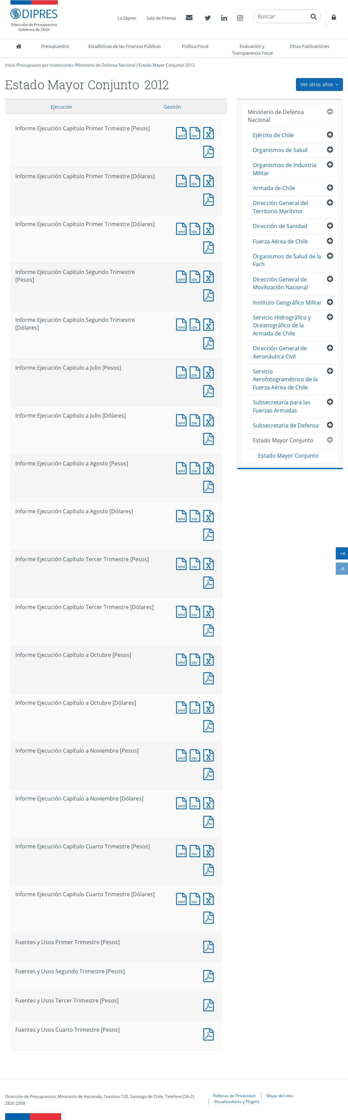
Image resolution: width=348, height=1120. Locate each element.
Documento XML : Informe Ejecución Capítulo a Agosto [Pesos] (183, 467)
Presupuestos (55, 46)
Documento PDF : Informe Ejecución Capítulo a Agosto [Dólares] (210, 533)
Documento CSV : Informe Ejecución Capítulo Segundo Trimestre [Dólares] (196, 323)
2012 (190, 65)
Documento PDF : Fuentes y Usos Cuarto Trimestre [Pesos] (210, 1033)
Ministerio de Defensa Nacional (105, 65)
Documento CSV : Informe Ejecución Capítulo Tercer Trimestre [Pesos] (196, 563)
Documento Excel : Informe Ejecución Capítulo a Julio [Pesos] (210, 371)
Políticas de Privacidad (234, 1095)
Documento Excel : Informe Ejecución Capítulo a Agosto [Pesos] (210, 467)
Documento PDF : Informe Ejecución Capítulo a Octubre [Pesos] (210, 677)
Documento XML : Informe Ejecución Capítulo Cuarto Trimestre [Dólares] (183, 898)
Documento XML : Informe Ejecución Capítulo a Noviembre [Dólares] (183, 802)
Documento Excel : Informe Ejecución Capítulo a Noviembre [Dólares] (210, 802)
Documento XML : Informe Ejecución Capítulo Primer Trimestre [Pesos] (183, 132)
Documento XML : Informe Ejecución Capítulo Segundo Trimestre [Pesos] (183, 275)
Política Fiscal (195, 46)
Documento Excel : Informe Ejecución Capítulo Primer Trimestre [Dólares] (210, 180)
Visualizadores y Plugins (236, 1101)
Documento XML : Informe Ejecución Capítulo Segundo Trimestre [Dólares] (183, 323)
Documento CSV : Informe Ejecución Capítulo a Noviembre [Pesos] (196, 754)
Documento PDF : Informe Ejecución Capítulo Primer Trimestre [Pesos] (210, 151)
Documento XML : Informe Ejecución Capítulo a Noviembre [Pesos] (183, 754)
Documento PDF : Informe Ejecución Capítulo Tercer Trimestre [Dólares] (210, 629)
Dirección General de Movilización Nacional (280, 283)
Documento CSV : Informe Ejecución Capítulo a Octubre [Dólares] (196, 706)
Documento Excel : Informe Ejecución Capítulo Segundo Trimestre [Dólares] (210, 323)
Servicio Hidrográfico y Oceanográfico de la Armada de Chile (282, 325)
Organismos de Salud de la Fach (287, 260)
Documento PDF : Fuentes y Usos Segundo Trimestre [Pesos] (210, 975)
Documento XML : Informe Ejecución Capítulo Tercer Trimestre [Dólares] (183, 611)
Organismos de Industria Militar (284, 169)
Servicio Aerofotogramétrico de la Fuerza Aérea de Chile (285, 379)
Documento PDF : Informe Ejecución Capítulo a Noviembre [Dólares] (210, 821)
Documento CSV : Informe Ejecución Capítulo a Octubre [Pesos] (196, 658)
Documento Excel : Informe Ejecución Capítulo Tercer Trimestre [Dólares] (210, 611)
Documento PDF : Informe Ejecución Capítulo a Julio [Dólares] (210, 438)
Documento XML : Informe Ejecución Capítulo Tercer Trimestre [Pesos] (183, 563)
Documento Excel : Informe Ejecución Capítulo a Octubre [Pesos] (210, 658)
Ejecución (61, 107)
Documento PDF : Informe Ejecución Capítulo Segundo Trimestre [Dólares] (210, 342)
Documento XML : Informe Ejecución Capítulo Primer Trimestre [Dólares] (183, 180)
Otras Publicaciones (309, 46)
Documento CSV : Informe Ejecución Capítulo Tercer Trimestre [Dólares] (196, 611)
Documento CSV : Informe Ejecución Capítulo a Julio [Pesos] (196, 371)
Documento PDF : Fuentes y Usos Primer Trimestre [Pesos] (210, 946)
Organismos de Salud (280, 150)
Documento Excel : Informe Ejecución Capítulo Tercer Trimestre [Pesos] (210, 563)
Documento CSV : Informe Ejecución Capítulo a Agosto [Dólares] (196, 515)
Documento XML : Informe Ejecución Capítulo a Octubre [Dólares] (183, 706)
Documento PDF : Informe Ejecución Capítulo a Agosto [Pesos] (210, 486)
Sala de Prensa (161, 18)
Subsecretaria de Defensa (286, 425)
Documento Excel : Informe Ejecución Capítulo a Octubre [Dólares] (210, 706)
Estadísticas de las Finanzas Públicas (124, 46)
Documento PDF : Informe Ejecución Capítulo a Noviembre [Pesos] (210, 773)
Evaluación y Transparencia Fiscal (252, 49)
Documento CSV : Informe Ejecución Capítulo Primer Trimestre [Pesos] (196, 132)
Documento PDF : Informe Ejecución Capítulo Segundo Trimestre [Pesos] (210, 294)
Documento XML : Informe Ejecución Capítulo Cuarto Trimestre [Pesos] (183, 850)
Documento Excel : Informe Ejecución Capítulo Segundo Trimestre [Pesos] (210, 275)
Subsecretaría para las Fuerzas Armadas (281, 406)
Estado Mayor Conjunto (161, 65)
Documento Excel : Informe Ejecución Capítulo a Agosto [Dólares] (210, 515)
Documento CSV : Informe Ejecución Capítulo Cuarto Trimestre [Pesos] (196, 850)
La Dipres (127, 18)
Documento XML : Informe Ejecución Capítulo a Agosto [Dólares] (183, 515)
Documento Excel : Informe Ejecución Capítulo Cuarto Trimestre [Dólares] (210, 898)
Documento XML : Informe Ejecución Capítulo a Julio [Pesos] (183, 371)
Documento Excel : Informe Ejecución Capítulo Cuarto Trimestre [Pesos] (210, 850)
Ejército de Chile (273, 135)
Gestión (172, 107)
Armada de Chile (274, 188)
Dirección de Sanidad (280, 226)
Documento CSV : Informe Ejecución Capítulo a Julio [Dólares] (196, 419)
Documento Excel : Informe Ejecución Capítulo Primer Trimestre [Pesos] (210, 132)
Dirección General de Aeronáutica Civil (280, 352)
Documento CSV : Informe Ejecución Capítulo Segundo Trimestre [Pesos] (196, 275)
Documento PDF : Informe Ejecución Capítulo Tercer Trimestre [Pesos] (210, 581)
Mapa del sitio (279, 1095)
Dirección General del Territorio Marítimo (280, 207)
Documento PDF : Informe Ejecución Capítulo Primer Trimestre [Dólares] (210, 198)
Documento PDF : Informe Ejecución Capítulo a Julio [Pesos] (210, 390)
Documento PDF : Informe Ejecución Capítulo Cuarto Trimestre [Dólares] (210, 916)
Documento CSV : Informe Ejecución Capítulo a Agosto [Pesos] (196, 467)
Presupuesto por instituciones (45, 65)
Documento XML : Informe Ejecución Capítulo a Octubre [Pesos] (183, 658)
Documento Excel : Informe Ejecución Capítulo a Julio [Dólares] (210, 419)
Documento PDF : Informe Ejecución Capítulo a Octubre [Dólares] (210, 725)
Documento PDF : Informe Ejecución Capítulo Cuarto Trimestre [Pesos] (210, 869)
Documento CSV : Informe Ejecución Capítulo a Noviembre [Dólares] (196, 802)
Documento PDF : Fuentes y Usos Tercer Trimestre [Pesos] (210, 1004)
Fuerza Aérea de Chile (280, 241)
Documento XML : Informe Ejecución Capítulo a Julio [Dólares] (183, 419)
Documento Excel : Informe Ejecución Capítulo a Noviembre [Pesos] (210, 754)
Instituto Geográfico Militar (287, 302)
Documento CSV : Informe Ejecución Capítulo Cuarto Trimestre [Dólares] (196, 898)
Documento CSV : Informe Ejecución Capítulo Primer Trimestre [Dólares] (196, 180)
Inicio (10, 65)
